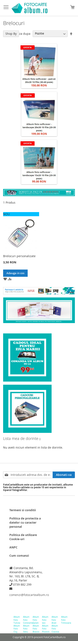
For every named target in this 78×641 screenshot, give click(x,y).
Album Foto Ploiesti (45, 628)
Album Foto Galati (36, 620)
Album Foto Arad (55, 620)
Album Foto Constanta (26, 620)
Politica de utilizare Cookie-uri (23, 537)
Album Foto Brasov (36, 628)
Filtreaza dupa (20, 33)
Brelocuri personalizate (19, 256)
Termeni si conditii (22, 510)
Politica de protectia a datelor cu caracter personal (25, 522)
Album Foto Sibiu (26, 628)
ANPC (13, 547)
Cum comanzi (19, 555)
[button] (5, 279)
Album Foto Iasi (45, 620)
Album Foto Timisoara (64, 620)
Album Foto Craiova (55, 628)
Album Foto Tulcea (17, 620)
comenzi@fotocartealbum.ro (28, 595)
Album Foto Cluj (17, 628)
